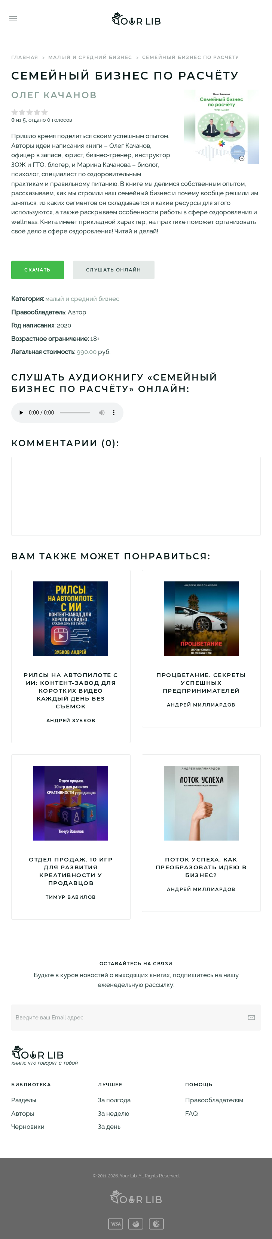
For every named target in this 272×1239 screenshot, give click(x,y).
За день (109, 1126)
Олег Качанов (54, 95)
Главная (25, 57)
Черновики (28, 1126)
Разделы (23, 1100)
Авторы (22, 1113)
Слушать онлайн (113, 270)
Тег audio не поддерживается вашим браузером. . (67, 413)
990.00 (87, 351)
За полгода (114, 1100)
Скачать (37, 270)
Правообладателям (214, 1100)
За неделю (113, 1113)
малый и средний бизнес (90, 57)
